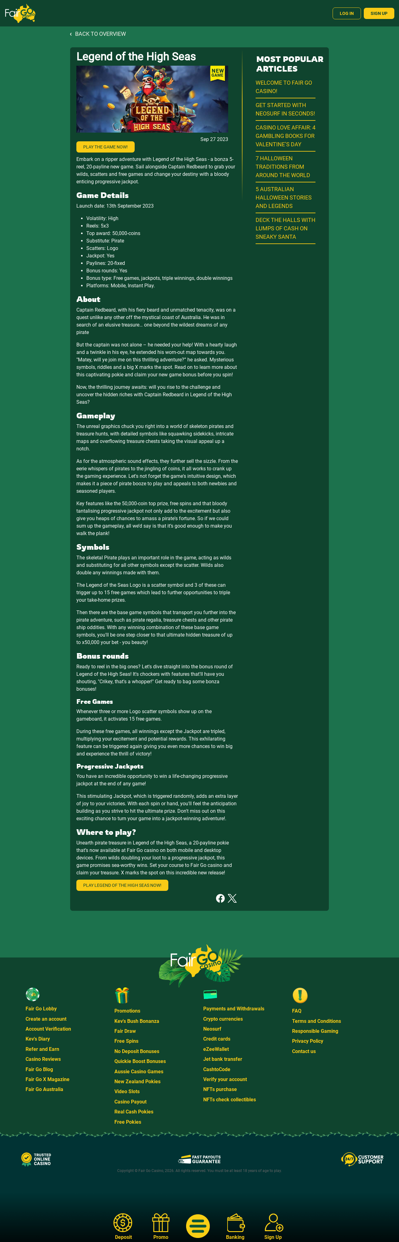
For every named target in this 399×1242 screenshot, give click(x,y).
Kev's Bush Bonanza (136, 1021)
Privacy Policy (307, 1041)
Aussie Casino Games (138, 1072)
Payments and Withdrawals (233, 1009)
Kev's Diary (38, 1039)
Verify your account (225, 1079)
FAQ (296, 1011)
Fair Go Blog (39, 1069)
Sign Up (379, 13)
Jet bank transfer (222, 1059)
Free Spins (126, 1041)
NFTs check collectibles (229, 1100)
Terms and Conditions (316, 1021)
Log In (347, 13)
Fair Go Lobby (41, 1009)
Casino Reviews (43, 1059)
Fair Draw (125, 1031)
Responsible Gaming (315, 1031)
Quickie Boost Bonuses (140, 1061)
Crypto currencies (223, 1019)
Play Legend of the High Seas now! (122, 885)
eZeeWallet (216, 1049)
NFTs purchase (220, 1089)
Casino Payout (130, 1102)
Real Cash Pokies (133, 1112)
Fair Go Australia (44, 1089)
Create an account (46, 1019)
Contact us (304, 1051)
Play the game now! (105, 146)
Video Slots (127, 1091)
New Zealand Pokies (137, 1081)
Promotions (127, 1011)
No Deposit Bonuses (136, 1051)
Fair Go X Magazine (48, 1079)
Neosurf (212, 1029)
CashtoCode (216, 1069)
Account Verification (48, 1029)
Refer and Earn (42, 1049)
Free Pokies (127, 1122)
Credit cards (216, 1039)
